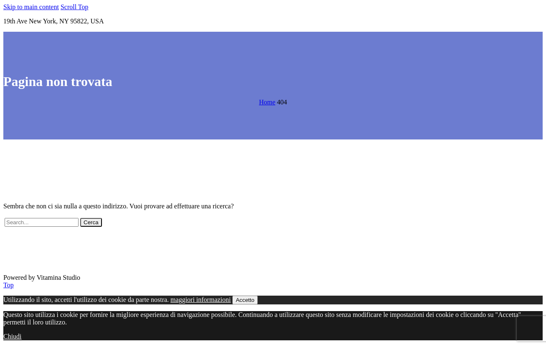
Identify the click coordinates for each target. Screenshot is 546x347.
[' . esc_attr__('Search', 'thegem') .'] (42, 222)
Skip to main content (31, 6)
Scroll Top (75, 6)
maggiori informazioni (200, 299)
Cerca (91, 222)
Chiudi (12, 336)
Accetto (245, 300)
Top (8, 285)
